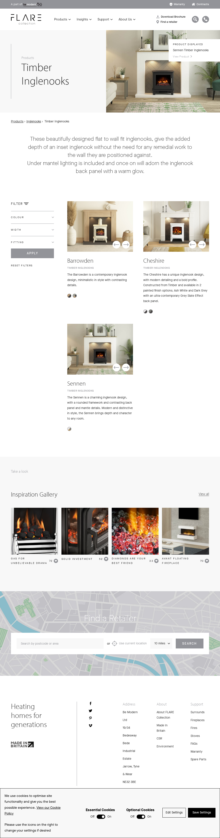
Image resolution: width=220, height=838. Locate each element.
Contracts (200, 4)
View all (204, 494)
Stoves (195, 737)
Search (189, 644)
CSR (159, 739)
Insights (82, 19)
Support (103, 19)
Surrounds (198, 713)
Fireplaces (198, 721)
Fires (194, 729)
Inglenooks (33, 121)
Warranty (177, 4)
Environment (165, 747)
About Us (125, 19)
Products (60, 19)
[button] (116, 245)
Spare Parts (198, 760)
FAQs (194, 744)
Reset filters (22, 265)
